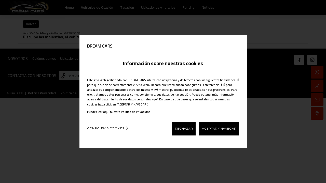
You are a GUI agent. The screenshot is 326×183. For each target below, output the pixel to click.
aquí (155, 99)
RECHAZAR (184, 128)
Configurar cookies (105, 128)
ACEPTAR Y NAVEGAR (219, 128)
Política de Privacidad (136, 112)
